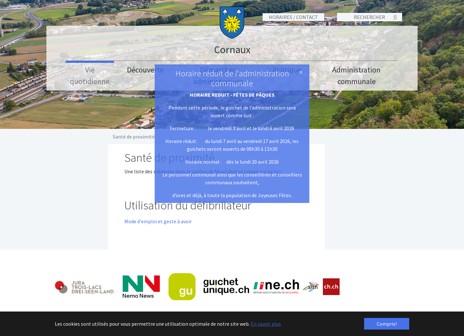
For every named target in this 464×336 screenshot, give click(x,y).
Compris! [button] (387, 324)
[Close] (300, 72)
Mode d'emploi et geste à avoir (158, 221)
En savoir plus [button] (266, 324)
